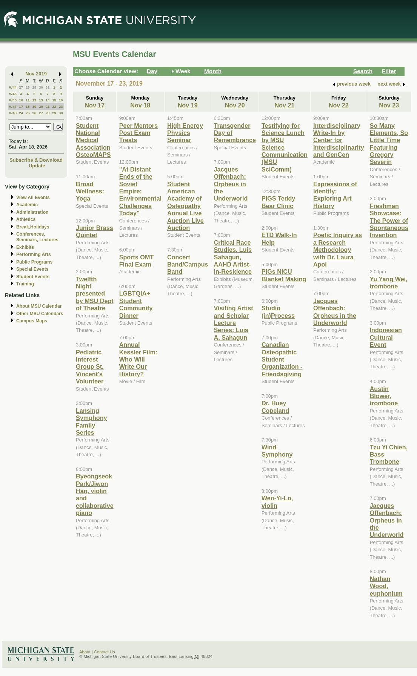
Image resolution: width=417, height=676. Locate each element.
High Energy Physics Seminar (185, 133)
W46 (13, 100)
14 (48, 100)
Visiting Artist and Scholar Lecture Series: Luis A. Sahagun (233, 323)
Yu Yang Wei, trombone (389, 283)
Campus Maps (31, 320)
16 (61, 100)
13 (41, 100)
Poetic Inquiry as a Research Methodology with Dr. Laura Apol (337, 249)
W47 (13, 106)
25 (28, 113)
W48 (13, 113)
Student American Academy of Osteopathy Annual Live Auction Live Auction (185, 206)
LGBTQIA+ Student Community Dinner (136, 304)
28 (28, 87)
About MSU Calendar (39, 306)
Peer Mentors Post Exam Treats (138, 133)
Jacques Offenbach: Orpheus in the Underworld (231, 184)
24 (21, 113)
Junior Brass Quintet (94, 231)
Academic (27, 204)
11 (28, 100)
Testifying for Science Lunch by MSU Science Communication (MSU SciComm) (285, 147)
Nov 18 (140, 105)
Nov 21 (284, 105)
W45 (13, 94)
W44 (13, 87)
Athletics (25, 219)
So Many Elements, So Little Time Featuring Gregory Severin (389, 144)
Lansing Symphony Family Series (91, 421)
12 (34, 100)
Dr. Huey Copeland (275, 407)
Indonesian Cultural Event (386, 337)
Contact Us (104, 652)
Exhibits (25, 247)
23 (61, 106)
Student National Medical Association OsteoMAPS (93, 140)
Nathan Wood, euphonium (386, 586)
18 (28, 106)
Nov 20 (235, 105)
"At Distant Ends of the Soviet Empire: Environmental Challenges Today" (140, 191)
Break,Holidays (32, 227)
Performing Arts (33, 254)
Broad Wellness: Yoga (90, 191)
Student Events (32, 276)
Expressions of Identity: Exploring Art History (335, 195)
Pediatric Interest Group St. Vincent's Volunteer (90, 367)
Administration (32, 212)
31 (48, 87)
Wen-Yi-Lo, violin (277, 502)
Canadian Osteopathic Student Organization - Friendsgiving (282, 359)
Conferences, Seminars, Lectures (37, 236)
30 (41, 87)
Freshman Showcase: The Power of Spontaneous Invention (389, 220)
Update (37, 166)
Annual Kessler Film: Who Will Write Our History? (138, 359)
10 (21, 100)
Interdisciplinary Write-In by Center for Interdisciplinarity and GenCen (338, 140)
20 (41, 106)
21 (48, 106)
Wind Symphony (277, 451)
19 (34, 106)
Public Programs (34, 262)
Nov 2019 (36, 74)
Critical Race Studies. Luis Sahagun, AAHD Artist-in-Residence (233, 257)
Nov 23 (389, 105)
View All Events (33, 197)
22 (54, 106)
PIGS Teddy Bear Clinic (278, 202)
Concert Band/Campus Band (187, 264)
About (85, 652)
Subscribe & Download (36, 160)
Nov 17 (95, 105)
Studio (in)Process (278, 312)
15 (54, 100)
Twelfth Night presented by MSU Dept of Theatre (95, 294)
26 (34, 113)
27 (21, 87)
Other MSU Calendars (39, 313)
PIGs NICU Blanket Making (284, 275)
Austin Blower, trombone (384, 396)
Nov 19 (188, 105)
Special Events (32, 269)
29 (34, 87)
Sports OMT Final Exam (136, 261)
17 (21, 106)
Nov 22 (339, 105)
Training (25, 284)
